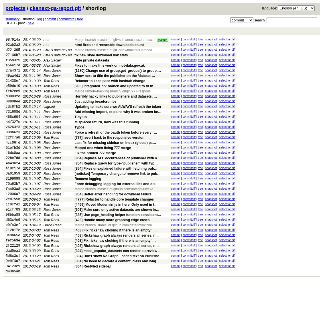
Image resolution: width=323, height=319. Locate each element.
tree (80, 19)
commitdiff (66, 19)
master (162, 39)
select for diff (227, 39)
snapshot (211, 39)
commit (50, 19)
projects (15, 8)
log (40, 19)
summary (12, 19)
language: (269, 8)
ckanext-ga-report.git (55, 8)
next (31, 23)
